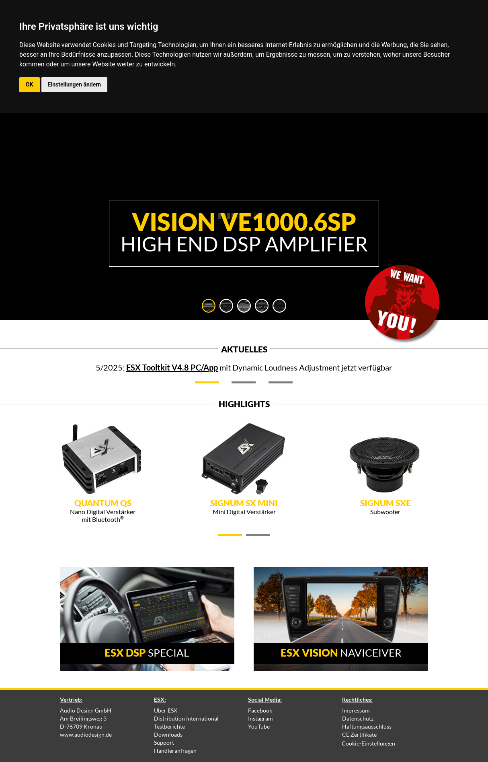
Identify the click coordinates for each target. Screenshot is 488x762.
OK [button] (29, 84)
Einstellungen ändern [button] (74, 84)
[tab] (208, 306)
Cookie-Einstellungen (368, 743)
